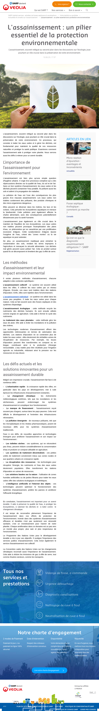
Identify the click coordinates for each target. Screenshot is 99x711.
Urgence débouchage (59, 584)
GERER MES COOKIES (88, 709)
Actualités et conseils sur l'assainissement (23, 17)
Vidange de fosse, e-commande (66, 573)
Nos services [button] (58, 10)
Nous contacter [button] (84, 4)
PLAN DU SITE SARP (24, 706)
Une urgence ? (62, 4)
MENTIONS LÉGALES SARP (43, 706)
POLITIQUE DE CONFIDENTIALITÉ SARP (79, 706)
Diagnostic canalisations (61, 594)
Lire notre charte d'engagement (49, 670)
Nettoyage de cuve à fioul (62, 605)
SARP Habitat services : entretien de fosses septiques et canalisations (32, 15)
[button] (87, 10)
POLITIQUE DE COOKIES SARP (67, 709)
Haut (93, 692)
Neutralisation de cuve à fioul (65, 616)
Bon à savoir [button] (75, 10)
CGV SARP (59, 706)
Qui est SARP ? (41, 10)
